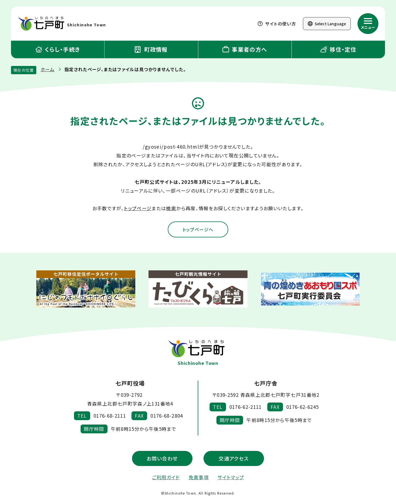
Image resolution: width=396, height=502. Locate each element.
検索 (171, 208)
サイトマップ (231, 477)
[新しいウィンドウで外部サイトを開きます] (85, 289)
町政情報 (151, 49)
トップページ (138, 208)
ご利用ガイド (166, 477)
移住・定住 (338, 49)
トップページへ (198, 229)
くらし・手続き (57, 49)
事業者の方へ (244, 49)
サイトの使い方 (277, 23)
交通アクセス (234, 458)
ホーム (47, 69)
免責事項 (199, 477)
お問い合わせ (162, 458)
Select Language (327, 23)
